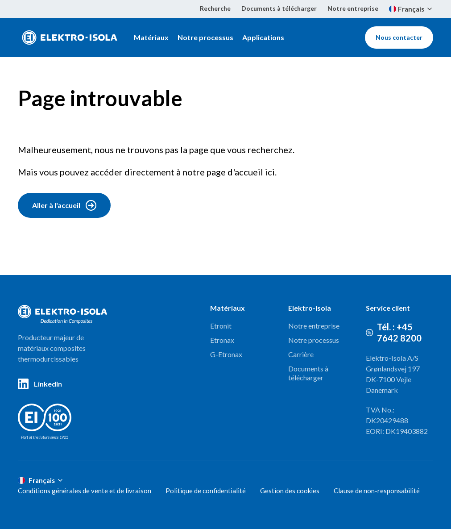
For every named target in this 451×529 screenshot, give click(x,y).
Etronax (222, 340)
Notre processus (205, 37)
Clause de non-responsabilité (377, 491)
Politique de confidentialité (206, 491)
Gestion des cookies (289, 491)
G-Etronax (226, 354)
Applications (263, 37)
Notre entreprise (352, 8)
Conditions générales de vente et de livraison (84, 491)
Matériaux (151, 37)
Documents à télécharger (279, 8)
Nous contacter (399, 37)
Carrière (301, 354)
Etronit (221, 325)
